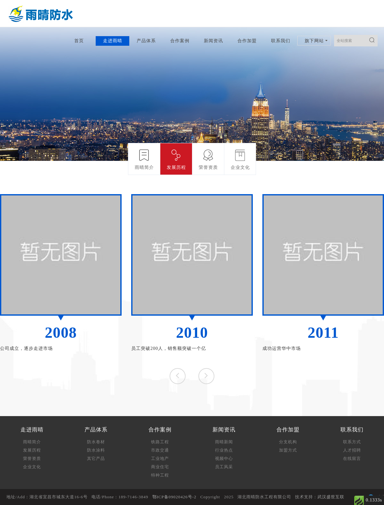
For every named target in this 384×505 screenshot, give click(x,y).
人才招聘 (352, 450)
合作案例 (179, 40)
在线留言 (352, 458)
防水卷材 (96, 441)
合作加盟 (247, 40)
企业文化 (32, 466)
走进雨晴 (112, 40)
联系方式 (352, 441)
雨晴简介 (32, 441)
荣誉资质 (32, 458)
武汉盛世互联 (330, 496)
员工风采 (224, 466)
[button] (206, 376)
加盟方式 (288, 450)
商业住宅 (160, 466)
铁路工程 (160, 441)
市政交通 (160, 450)
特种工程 (160, 475)
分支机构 (288, 441)
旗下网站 (314, 40)
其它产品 (96, 458)
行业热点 (224, 450)
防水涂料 (96, 450)
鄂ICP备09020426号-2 (174, 496)
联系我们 (280, 40)
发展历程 (32, 450)
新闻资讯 (213, 40)
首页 (79, 40)
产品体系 (146, 40)
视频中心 (224, 458)
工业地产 (160, 458)
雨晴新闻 (224, 441)
